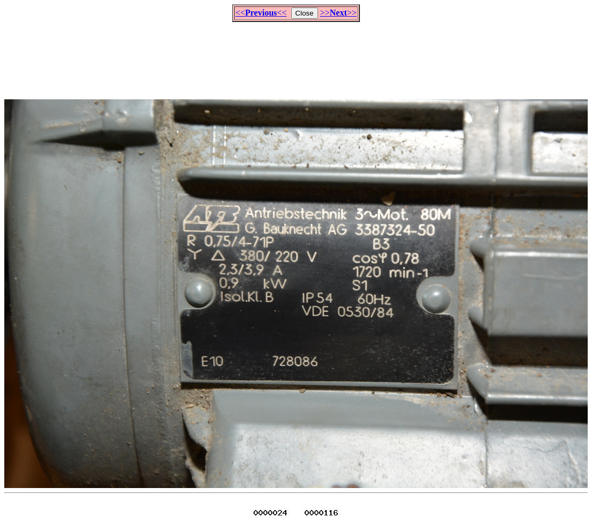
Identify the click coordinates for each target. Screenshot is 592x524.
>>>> (338, 12)
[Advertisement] (296, 56)
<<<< (260, 12)
